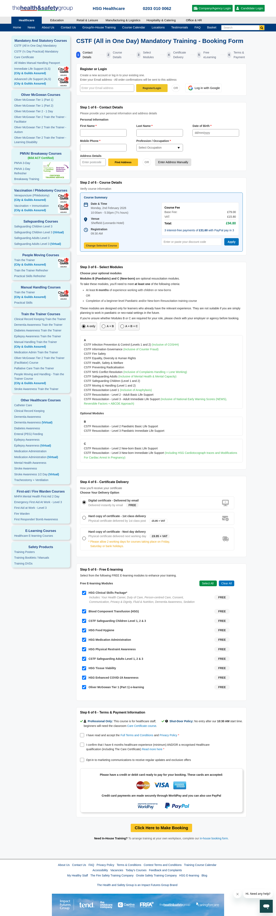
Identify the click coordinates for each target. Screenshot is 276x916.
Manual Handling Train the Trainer (40, 344)
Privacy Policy (168, 735)
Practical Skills (23, 302)
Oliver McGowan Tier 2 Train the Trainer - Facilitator (40, 119)
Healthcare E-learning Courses (33, 535)
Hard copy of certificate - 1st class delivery (117, 516)
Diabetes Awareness (27, 428)
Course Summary (95, 197)
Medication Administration (30, 451)
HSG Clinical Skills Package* (104, 593)
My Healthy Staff (77, 875)
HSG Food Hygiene (98, 630)
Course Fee (172, 207)
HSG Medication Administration (106, 640)
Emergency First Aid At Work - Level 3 (38, 502)
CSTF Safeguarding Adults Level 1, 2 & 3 (112, 659)
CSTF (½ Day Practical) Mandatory (36, 51)
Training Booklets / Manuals (31, 557)
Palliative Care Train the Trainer (34, 368)
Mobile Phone (90, 140)
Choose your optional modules (101, 273)
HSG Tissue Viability (99, 668)
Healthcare (26, 20)
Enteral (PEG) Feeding (28, 434)
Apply (231, 241)
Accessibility (100, 870)
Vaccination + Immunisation (34, 208)
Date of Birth (202, 125)
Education (57, 20)
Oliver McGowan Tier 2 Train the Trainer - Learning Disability (40, 140)
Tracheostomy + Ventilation (31, 480)
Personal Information (94, 119)
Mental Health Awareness (30, 462)
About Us (64, 865)
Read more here (152, 749)
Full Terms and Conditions (137, 735)
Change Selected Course (101, 245)
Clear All (226, 583)
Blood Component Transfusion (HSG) (110, 611)
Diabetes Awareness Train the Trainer (37, 330)
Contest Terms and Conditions (163, 865)
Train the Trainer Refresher (31, 270)
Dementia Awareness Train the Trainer (38, 324)
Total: (168, 223)
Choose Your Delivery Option (99, 492)
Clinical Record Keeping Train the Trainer (40, 319)
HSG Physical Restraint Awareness (109, 649)
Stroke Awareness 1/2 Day (36, 474)
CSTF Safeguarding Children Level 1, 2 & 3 (114, 621)
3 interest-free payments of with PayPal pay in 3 (199, 230)
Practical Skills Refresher (30, 276)
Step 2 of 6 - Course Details (101, 182)
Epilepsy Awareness (27, 439)
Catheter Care (23, 405)
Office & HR (194, 20)
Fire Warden (22, 513)
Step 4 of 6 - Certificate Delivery (104, 482)
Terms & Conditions (129, 865)
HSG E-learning (189, 875)
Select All (208, 583)
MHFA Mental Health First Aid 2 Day (36, 496)
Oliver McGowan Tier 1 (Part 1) (33, 99)
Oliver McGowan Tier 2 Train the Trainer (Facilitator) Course (39, 360)
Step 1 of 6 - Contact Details (101, 107)
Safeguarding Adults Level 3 (31, 238)
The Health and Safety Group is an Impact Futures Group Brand (137, 885)
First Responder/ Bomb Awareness (36, 519)
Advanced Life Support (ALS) (40, 81)
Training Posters (24, 552)
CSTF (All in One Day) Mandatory (35, 45)
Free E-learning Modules (96, 583)
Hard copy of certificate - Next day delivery (117, 531)
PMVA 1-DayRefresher (22, 171)
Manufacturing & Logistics (123, 20)
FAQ (91, 865)
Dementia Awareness (27, 416)
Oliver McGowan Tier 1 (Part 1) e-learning (113, 687)
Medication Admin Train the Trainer (36, 352)
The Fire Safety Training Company (112, 875)
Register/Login (152, 88)
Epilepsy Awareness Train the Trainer (37, 336)
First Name (88, 125)
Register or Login (93, 69)
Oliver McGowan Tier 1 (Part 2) (33, 105)
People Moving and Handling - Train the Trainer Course (40, 379)
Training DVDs (23, 563)
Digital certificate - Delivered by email (113, 500)
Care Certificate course (141, 725)
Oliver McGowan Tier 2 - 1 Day (33, 111)
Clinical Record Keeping (29, 410)
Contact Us (79, 865)
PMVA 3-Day (22, 163)
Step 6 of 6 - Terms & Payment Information (112, 712)
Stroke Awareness (25, 468)
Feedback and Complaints (165, 870)
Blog (204, 875)
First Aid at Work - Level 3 (30, 507)
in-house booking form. (214, 838)
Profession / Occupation (153, 140)
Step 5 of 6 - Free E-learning (101, 569)
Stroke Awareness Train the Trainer (36, 389)
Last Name (144, 125)
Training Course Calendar (200, 865)
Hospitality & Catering (161, 20)
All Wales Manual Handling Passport (37, 62)
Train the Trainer (40, 262)
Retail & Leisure (87, 20)
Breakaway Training (26, 179)
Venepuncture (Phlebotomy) (40, 198)
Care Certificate (24, 57)
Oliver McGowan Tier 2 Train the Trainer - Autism (40, 129)
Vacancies (116, 870)
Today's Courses (136, 870)
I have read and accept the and (132, 735)
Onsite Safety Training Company (156, 875)
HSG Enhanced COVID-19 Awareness (110, 678)
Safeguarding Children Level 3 (33, 226)
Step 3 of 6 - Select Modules (101, 267)
